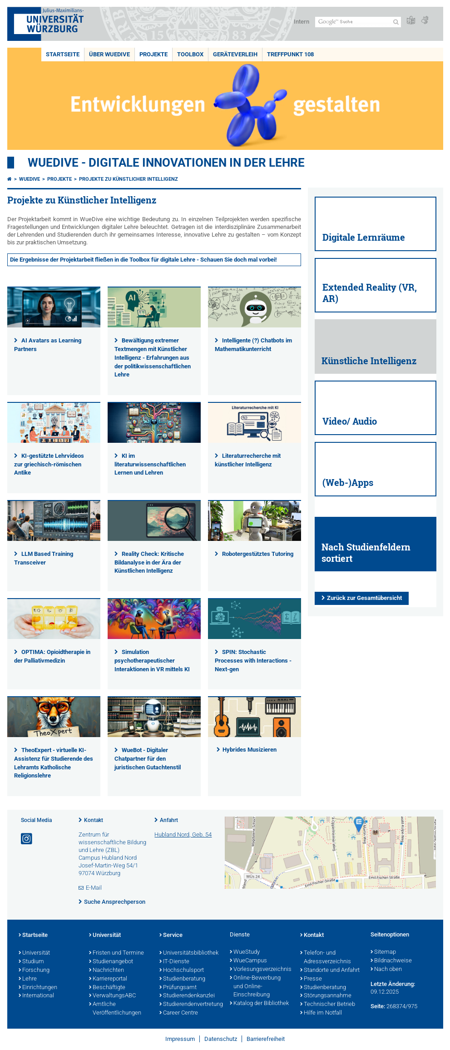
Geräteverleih (235, 54)
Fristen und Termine (116, 953)
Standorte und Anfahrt (330, 970)
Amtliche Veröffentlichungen (115, 1008)
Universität (34, 953)
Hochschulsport (181, 970)
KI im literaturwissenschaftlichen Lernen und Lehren (150, 464)
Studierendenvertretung (190, 1004)
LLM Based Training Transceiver (44, 558)
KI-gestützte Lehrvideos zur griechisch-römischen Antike (49, 464)
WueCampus (248, 961)
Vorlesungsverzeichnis (260, 970)
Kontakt (93, 820)
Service (171, 935)
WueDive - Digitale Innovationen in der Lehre (166, 162)
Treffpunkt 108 (290, 54)
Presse (311, 979)
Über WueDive (109, 54)
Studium (31, 962)
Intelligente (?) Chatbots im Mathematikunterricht (253, 344)
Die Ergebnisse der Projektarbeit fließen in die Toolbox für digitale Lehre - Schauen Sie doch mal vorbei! (143, 259)
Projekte (153, 54)
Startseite (62, 54)
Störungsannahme (325, 996)
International (36, 996)
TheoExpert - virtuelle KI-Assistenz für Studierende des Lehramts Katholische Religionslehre (53, 763)
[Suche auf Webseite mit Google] (358, 22)
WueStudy (245, 952)
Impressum (180, 1038)
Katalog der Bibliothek (259, 1004)
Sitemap (383, 952)
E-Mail (94, 887)
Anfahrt (169, 820)
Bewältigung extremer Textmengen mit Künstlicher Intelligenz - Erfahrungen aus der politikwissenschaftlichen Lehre (152, 357)
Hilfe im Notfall (321, 1013)
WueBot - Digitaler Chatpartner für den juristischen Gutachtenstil (147, 759)
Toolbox (190, 54)
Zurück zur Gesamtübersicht (364, 597)
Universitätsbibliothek (188, 953)
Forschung (34, 970)
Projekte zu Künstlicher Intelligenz (128, 179)
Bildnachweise (391, 961)
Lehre (28, 979)
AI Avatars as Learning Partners (48, 344)
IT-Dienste (174, 962)
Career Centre (178, 1013)
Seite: (378, 1006)
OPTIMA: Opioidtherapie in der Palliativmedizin (52, 656)
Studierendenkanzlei (187, 996)
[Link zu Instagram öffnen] (27, 839)
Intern (301, 21)
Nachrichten (106, 970)
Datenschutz (220, 1038)
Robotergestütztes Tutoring (257, 553)
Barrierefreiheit (266, 1038)
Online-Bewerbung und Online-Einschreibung (255, 987)
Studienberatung (182, 979)
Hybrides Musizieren (250, 749)
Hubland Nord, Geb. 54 (183, 834)
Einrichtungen (38, 988)
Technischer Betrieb (327, 1004)
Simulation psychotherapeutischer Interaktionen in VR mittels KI (152, 661)
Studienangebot (111, 962)
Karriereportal (108, 979)
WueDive (29, 179)
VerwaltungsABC (112, 996)
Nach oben (386, 970)
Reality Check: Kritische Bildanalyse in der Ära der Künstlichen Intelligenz (149, 562)
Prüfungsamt (178, 988)
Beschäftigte (107, 988)
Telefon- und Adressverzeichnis (325, 957)
